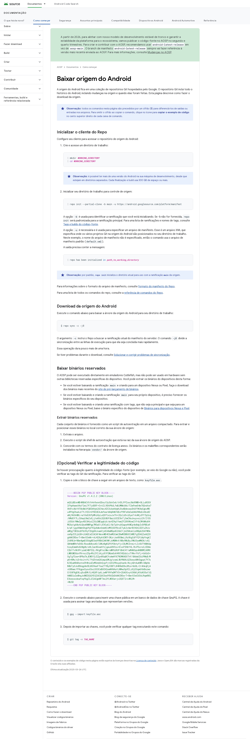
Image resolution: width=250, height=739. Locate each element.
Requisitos (52, 706)
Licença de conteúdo (146, 660)
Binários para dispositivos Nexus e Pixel (166, 408)
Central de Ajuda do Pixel (195, 706)
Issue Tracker (188, 732)
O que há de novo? (14, 20)
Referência (210, 20)
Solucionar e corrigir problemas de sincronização (142, 355)
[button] (19, 26)
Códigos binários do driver (60, 727)
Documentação (15, 12)
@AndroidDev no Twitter (126, 706)
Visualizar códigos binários (60, 717)
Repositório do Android (58, 701)
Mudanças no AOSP (159, 52)
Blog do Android (122, 712)
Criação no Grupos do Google (129, 727)
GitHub (50, 732)
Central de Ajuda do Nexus (195, 712)
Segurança (65, 20)
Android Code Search (66, 3)
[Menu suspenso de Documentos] (46, 4)
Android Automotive (183, 20)
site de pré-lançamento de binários (118, 389)
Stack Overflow (190, 727)
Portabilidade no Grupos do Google (132, 732)
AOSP (59, 67)
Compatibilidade (120, 20)
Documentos (72, 67)
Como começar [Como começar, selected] (41, 20)
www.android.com (191, 717)
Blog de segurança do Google (129, 717)
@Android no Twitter (124, 701)
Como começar (90, 67)
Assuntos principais (91, 20)
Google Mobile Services (194, 722)
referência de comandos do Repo (143, 292)
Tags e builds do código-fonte (80, 224)
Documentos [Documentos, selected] (35, 3)
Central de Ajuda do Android (196, 701)
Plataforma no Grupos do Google (131, 722)
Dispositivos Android (151, 20)
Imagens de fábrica (56, 722)
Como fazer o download (59, 712)
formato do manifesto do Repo (156, 286)
